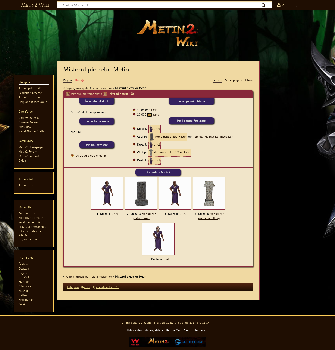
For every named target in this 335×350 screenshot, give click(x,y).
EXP (154, 110)
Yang (156, 114)
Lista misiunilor (102, 88)
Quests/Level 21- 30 (106, 287)
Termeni (200, 330)
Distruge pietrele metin (91, 155)
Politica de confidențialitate (145, 330)
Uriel (157, 129)
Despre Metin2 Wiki (179, 330)
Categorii (73, 287)
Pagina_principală (76, 88)
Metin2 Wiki (35, 5)
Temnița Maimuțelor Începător (213, 136)
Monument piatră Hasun (171, 136)
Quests (85, 287)
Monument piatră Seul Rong (172, 152)
